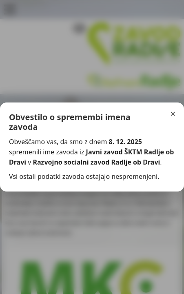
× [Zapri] (173, 114)
